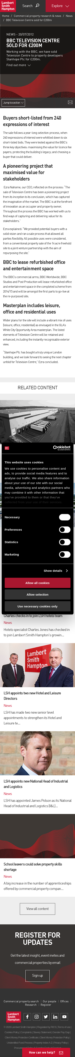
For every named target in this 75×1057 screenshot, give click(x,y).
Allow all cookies (37, 582)
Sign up (37, 975)
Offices (64, 1001)
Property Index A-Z (43, 1042)
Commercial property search (21, 1001)
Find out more (18, 65)
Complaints (25, 1032)
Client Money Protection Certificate (21, 1037)
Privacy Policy (60, 1042)
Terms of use (64, 1027)
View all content (37, 909)
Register (46, 1005)
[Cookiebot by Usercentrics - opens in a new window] (53, 448)
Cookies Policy (12, 1032)
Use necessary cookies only (37, 606)
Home (5, 16)
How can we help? (42, 1052)
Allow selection (37, 594)
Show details (53, 570)
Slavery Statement (42, 1032)
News (69, 16)
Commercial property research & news (37, 16)
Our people (49, 1001)
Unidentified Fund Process (19, 1042)
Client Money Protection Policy (54, 1037)
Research (31, 1005)
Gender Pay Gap (61, 1032)
